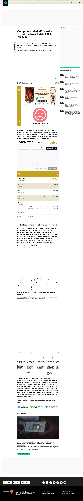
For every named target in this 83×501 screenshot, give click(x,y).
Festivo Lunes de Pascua (73, 0)
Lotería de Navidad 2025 (26, 5)
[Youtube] (64, 483)
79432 (54, 179)
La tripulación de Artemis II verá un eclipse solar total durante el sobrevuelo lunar (72, 97)
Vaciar (40, 168)
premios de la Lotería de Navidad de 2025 (30, 134)
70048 (55, 185)
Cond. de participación (66, 491)
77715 (46, 207)
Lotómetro (53, 5)
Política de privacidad (66, 489)
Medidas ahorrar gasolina (44, 0)
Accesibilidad (45, 495)
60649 (38, 207)
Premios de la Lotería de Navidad (41, 5)
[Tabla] (38, 260)
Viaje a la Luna (22, 0)
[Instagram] (57, 483)
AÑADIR (51, 148)
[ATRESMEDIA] (9, 492)
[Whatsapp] (50, 483)
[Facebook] (47, 483)
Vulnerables (51, 0)
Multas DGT (66, 0)
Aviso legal (44, 489)
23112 (30, 207)
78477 (44, 197)
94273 (38, 209)
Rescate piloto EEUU (34, 0)
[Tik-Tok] (61, 483)
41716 (46, 209)
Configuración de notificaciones (68, 493)
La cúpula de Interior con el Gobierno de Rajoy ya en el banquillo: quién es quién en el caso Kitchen (71, 83)
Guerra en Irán (16, 0)
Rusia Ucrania (27, 0)
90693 (55, 191)
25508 (55, 197)
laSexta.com (20, 82)
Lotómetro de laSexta (31, 136)
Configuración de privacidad (48, 493)
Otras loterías (60, 5)
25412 (55, 207)
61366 (30, 209)
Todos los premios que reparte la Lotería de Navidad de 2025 (36, 50)
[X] (43, 483)
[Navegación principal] (79, 3)
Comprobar (52, 168)
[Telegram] (54, 483)
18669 (55, 209)
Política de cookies (46, 491)
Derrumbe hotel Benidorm (58, 0)
